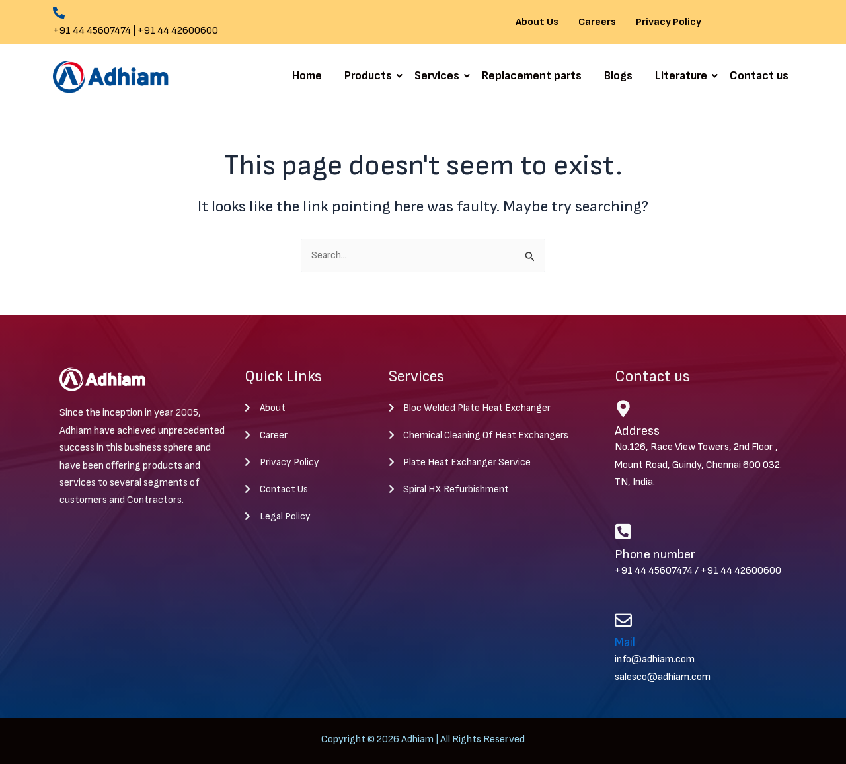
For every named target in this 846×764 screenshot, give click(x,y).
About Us (537, 22)
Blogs (618, 76)
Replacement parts (532, 76)
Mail (626, 644)
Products (370, 76)
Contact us (759, 76)
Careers (597, 22)
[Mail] (623, 620)
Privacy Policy (668, 22)
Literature (683, 76)
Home (307, 76)
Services (439, 76)
